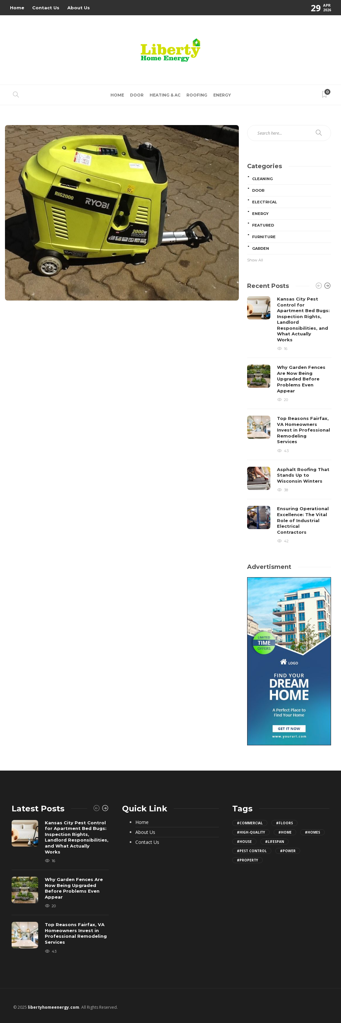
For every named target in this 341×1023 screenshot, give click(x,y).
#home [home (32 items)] (285, 832)
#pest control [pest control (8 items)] (252, 851)
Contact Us (45, 7)
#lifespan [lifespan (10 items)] (274, 841)
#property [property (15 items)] (247, 860)
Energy (222, 95)
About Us (78, 7)
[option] (289, 419)
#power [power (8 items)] (288, 851)
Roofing (196, 95)
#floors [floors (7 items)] (284, 823)
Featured (263, 225)
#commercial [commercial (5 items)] (250, 823)
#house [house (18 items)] (244, 841)
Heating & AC (165, 95)
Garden (260, 248)
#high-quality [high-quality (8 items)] (251, 832)
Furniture (264, 237)
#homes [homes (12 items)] (312, 832)
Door (137, 95)
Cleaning (262, 178)
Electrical (264, 202)
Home (17, 7)
